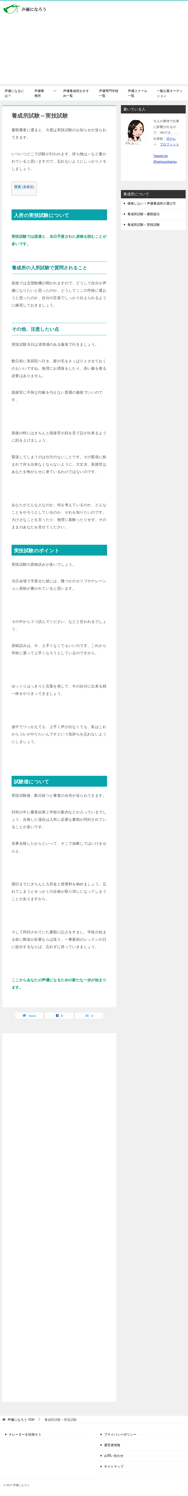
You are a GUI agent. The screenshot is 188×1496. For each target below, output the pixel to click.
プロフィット (169, 144)
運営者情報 (112, 1445)
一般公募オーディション (170, 93)
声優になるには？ (14, 93)
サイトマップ (113, 1466)
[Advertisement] (94, 51)
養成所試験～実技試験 (143, 224)
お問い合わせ (113, 1455)
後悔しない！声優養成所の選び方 (151, 203)
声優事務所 (39, 93)
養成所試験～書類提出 (143, 214)
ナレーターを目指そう (25, 1434)
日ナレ (171, 138)
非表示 (28, 187)
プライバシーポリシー (120, 1434)
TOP (21, 1420)
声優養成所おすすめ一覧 (76, 93)
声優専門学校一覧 (108, 93)
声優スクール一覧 (137, 93)
